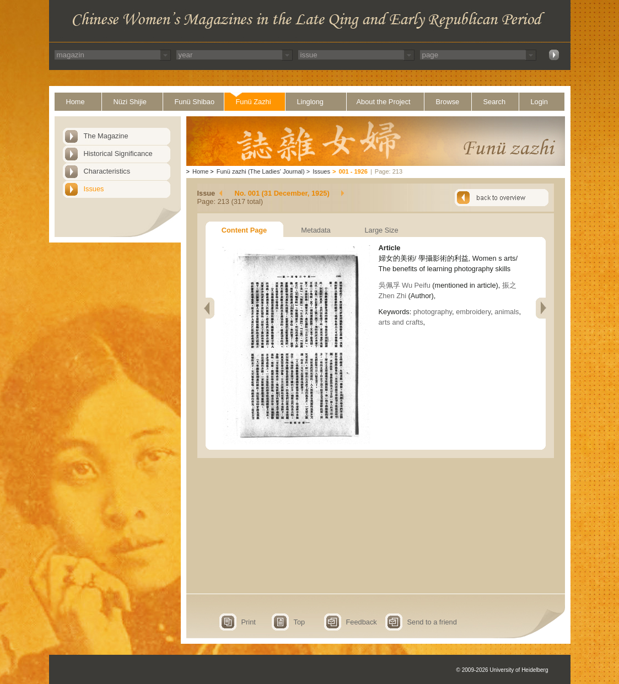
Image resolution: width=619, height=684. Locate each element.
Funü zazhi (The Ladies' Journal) (261, 171)
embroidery (473, 312)
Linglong (310, 102)
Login (539, 102)
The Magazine (106, 136)
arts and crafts (401, 322)
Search (494, 102)
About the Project (384, 102)
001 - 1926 (353, 171)
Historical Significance (118, 153)
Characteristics (107, 171)
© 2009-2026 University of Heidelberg (502, 670)
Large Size (381, 230)
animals (506, 312)
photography (432, 312)
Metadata (315, 230)
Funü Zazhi (253, 102)
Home (75, 102)
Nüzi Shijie (130, 102)
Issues (94, 189)
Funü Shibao (195, 102)
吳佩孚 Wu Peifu (404, 285)
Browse (448, 102)
